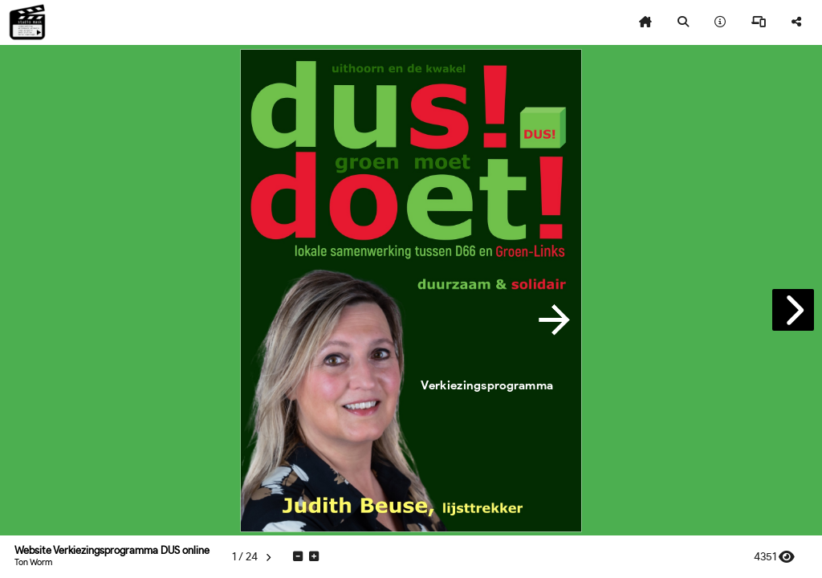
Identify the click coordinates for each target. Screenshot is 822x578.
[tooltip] (645, 22)
